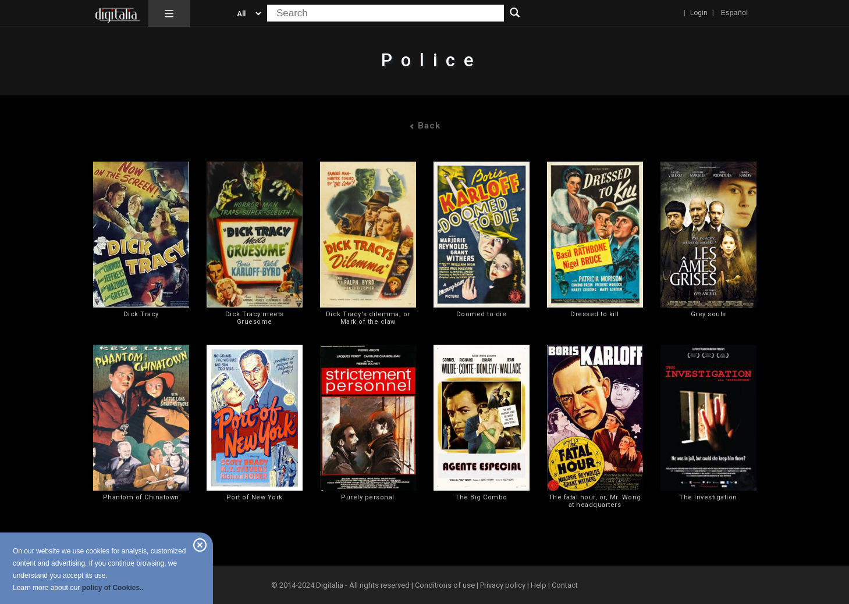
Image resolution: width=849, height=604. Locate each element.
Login (699, 13)
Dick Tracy (141, 314)
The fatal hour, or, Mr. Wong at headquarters (595, 501)
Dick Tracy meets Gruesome (254, 318)
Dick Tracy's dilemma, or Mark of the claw (368, 318)
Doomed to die (481, 314)
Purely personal (368, 497)
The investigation (708, 497)
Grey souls (708, 314)
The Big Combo (481, 497)
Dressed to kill (594, 314)
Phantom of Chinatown (141, 497)
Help (538, 585)
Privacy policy (502, 585)
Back (425, 125)
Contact (565, 585)
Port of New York (254, 497)
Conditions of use (446, 585)
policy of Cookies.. (113, 588)
